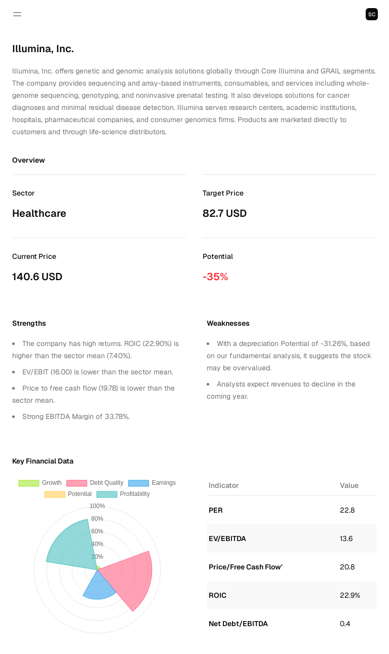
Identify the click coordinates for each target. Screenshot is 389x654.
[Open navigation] (17, 14)
